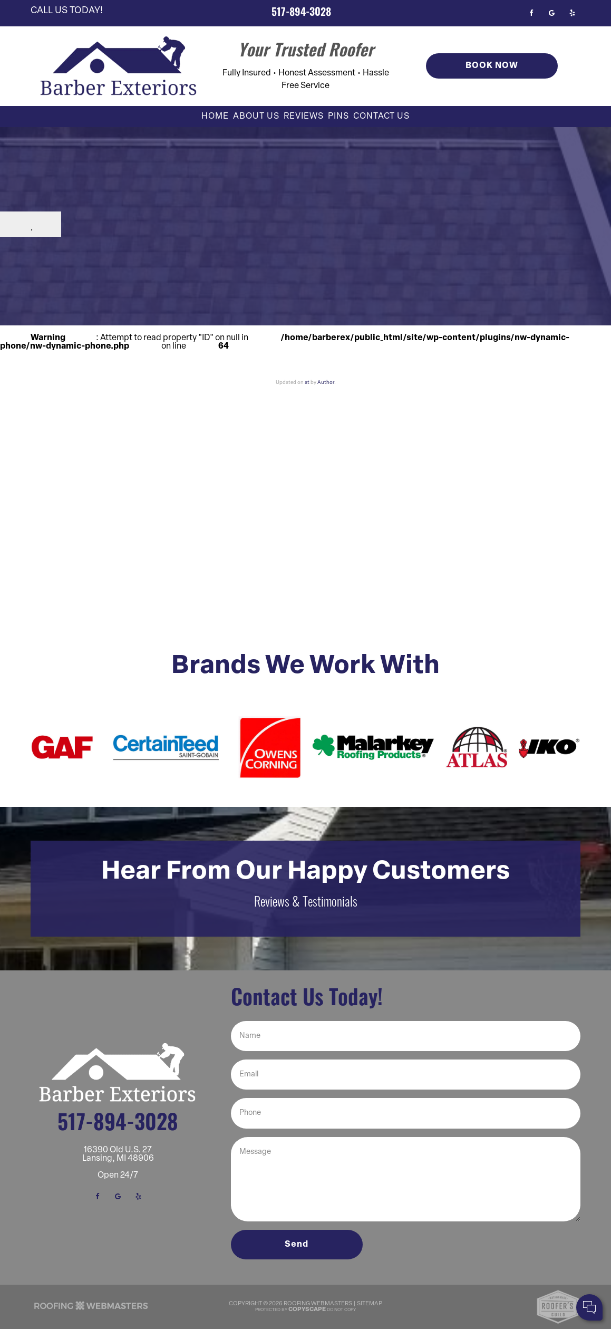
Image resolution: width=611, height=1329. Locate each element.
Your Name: (464, 1253)
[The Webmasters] (91, 1310)
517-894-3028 (301, 13)
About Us (256, 116)
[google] (551, 13)
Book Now (491, 66)
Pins (338, 116)
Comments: (464, 1276)
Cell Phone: (463, 1265)
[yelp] (572, 13)
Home (215, 116)
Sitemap (369, 1304)
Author (325, 382)
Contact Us (381, 116)
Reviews (304, 116)
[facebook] (530, 13)
